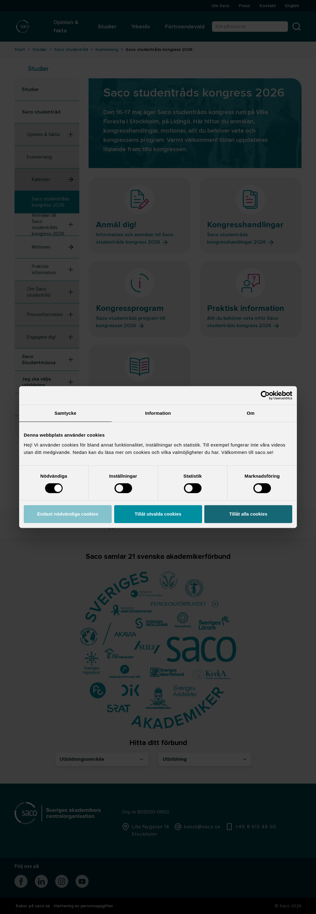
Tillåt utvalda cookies (158, 514)
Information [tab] (158, 413)
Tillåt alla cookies (248, 514)
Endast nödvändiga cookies (67, 514)
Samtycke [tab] (66, 413)
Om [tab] (250, 413)
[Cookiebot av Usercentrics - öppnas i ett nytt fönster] (265, 395)
